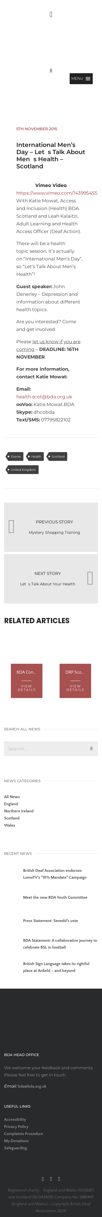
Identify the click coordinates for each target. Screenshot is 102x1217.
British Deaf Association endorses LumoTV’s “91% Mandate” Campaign (55, 874)
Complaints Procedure (23, 1133)
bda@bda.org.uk (31, 1086)
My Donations (16, 1141)
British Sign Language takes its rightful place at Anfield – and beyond (56, 967)
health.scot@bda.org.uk (44, 396)
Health (36, 456)
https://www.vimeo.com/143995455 (56, 193)
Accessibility (15, 1119)
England (11, 804)
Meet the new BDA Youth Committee (55, 897)
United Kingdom (23, 470)
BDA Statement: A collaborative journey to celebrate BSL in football (60, 944)
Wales (9, 825)
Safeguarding (15, 1148)
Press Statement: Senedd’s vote (50, 920)
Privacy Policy (16, 1126)
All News (12, 797)
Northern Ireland (18, 811)
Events (16, 456)
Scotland (58, 456)
